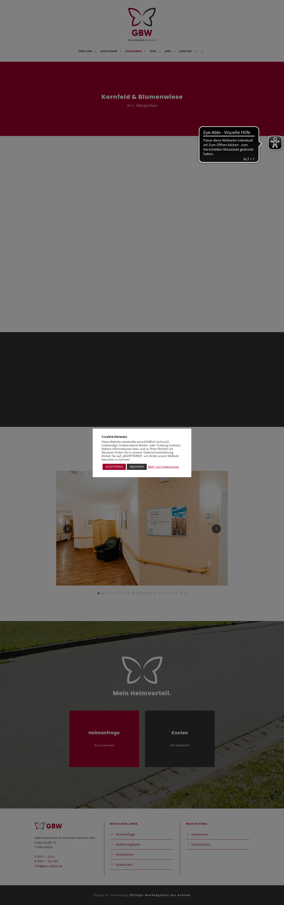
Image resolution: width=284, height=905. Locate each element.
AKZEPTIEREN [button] (114, 466)
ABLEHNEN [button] (137, 466)
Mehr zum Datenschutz (163, 466)
